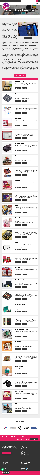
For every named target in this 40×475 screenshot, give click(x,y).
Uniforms (4, 464)
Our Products (23, 448)
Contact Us (23, 452)
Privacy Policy (23, 453)
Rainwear (4, 465)
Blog (22, 451)
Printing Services (5, 463)
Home (3, 16)
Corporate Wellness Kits (20, 304)
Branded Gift (18, 192)
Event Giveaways (19, 366)
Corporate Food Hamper (20, 155)
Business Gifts (18, 230)
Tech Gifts (17, 93)
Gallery (22, 449)
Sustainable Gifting (19, 81)
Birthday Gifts (18, 217)
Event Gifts (17, 205)
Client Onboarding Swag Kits (21, 279)
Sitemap (22, 455)
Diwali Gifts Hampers (19, 341)
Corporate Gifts (9, 16)
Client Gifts (17, 267)
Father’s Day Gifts (19, 403)
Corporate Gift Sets (19, 292)
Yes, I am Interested (20, 75)
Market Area (23, 457)
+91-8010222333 (6, 0)
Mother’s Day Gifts (19, 391)
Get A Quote (28, 38)
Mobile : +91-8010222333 (25, 463)
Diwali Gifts (17, 180)
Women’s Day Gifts (19, 118)
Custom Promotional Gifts (20, 316)
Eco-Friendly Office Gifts (20, 354)
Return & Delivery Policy (25, 454)
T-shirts (3, 461)
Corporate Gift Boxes (19, 143)
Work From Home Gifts (20, 130)
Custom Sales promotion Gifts (21, 329)
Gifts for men (18, 378)
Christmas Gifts (18, 254)
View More (4, 468)
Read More (18, 88)
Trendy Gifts (18, 106)
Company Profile (24, 447)
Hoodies (3, 467)
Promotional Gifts (19, 168)
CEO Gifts (17, 242)
